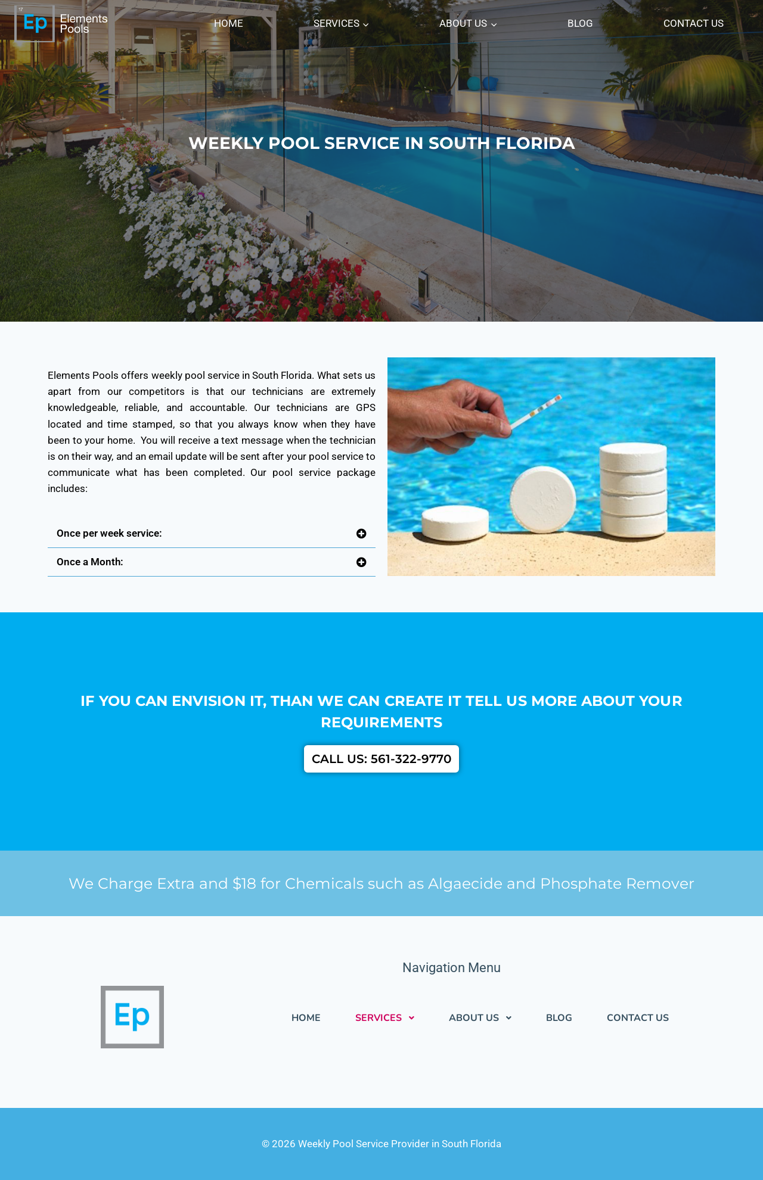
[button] (212, 533)
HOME (228, 23)
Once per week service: (109, 533)
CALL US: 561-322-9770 (381, 759)
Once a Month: (90, 562)
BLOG (580, 23)
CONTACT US (693, 23)
